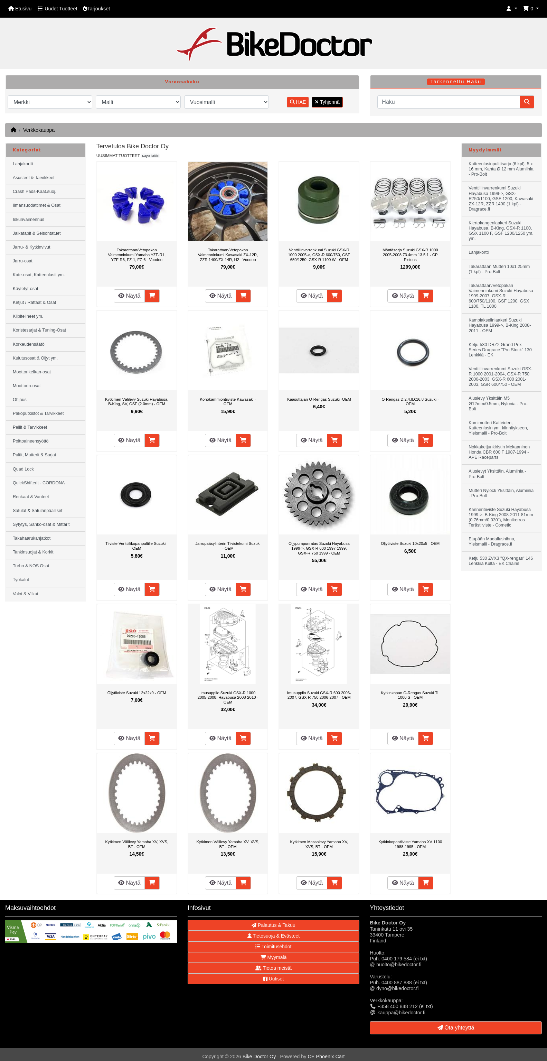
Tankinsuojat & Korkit (33, 552)
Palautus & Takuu (273, 925)
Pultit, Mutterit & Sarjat (34, 455)
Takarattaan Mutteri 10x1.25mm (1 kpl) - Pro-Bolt (499, 269)
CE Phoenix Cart (326, 1056)
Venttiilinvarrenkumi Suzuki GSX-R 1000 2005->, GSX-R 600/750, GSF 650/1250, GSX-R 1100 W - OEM (319, 254)
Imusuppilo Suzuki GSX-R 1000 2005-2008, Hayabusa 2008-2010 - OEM (228, 697)
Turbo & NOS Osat (31, 566)
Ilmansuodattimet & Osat (36, 205)
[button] (511, 9)
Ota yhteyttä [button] (455, 1028)
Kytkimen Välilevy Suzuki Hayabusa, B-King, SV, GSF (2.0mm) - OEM (136, 401)
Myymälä (274, 957)
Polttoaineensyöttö (31, 441)
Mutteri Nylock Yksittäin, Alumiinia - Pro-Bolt (501, 493)
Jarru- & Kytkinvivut (31, 247)
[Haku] (448, 102)
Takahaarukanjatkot (31, 538)
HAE (298, 102)
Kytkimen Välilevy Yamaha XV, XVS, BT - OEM (136, 844)
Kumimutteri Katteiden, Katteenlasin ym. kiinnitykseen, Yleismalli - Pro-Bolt (498, 428)
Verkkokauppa (39, 130)
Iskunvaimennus (28, 219)
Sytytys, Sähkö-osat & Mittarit (41, 524)
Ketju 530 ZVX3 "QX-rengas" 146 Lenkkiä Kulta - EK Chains (501, 561)
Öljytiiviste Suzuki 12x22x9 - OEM (136, 693)
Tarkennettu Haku (455, 81)
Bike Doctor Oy (259, 1056)
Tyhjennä (327, 102)
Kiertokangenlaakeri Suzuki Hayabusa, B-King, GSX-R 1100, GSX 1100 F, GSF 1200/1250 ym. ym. (501, 231)
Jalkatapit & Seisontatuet (37, 233)
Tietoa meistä (273, 968)
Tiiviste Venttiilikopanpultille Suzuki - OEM (136, 545)
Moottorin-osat (27, 385)
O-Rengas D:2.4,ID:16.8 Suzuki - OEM (410, 401)
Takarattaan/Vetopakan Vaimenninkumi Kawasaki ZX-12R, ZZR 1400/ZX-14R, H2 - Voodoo (228, 254)
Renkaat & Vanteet (31, 496)
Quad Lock (23, 469)
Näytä (129, 296)
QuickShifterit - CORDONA (39, 483)
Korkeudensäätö (29, 344)
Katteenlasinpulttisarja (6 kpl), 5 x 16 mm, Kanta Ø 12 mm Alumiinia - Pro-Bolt (501, 169)
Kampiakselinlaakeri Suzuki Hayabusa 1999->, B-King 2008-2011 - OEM (500, 325)
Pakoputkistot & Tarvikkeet (38, 413)
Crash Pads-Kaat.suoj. (34, 191)
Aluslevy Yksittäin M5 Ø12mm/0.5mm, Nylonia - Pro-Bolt (498, 403)
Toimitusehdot (273, 946)
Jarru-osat (22, 261)
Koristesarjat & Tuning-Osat (39, 330)
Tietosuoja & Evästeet (273, 936)
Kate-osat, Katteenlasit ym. (39, 274)
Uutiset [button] (273, 978)
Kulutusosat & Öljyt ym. (35, 358)
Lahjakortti (23, 163)
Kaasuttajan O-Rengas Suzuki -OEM (319, 399)
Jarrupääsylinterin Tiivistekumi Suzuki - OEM (227, 545)
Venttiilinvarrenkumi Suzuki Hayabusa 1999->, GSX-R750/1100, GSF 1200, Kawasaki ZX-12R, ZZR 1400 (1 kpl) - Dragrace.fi (501, 198)
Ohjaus (20, 399)
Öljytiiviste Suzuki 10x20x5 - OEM (410, 543)
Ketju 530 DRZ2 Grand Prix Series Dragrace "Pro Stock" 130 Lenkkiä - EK (500, 349)
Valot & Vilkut (25, 594)
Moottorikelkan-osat (32, 372)
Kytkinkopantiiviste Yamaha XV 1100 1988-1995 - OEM (410, 844)
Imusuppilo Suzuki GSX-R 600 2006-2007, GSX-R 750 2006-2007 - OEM (319, 695)
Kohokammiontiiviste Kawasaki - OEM (228, 401)
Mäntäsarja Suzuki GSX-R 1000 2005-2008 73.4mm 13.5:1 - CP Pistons (410, 254)
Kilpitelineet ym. (28, 316)
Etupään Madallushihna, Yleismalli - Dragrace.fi (492, 542)
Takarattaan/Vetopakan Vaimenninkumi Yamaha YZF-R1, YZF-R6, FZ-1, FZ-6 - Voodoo (137, 254)
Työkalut (21, 579)
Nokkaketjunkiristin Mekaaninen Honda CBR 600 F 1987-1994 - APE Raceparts (499, 452)
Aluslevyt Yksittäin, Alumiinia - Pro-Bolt (497, 474)
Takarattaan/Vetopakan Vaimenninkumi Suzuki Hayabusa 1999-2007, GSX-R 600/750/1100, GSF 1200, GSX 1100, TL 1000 (501, 296)
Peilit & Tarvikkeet (30, 427)
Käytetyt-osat (25, 288)
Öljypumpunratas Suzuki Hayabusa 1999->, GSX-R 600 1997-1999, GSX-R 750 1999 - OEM (319, 548)
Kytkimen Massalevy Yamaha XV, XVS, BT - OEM (319, 844)
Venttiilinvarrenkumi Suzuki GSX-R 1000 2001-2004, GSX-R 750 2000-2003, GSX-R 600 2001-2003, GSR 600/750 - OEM (500, 376)
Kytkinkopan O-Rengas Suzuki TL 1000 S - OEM (410, 695)
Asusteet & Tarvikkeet (34, 177)
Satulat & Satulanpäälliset (38, 510)
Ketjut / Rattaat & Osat (34, 302)
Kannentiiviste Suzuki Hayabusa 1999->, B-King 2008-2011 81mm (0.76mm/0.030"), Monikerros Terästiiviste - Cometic (501, 517)
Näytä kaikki (150, 156)
